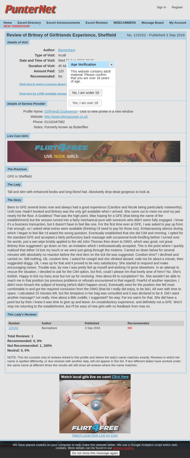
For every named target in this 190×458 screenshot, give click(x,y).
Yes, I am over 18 (85, 103)
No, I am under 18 (85, 93)
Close (111, 64)
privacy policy (123, 448)
